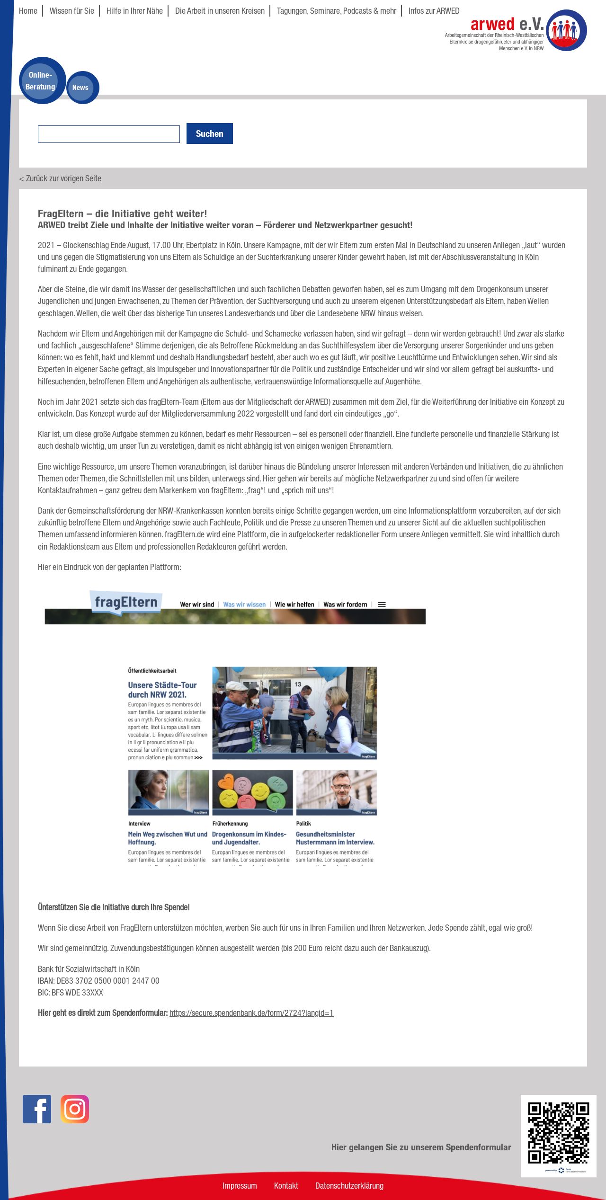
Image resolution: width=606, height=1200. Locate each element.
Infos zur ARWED (434, 10)
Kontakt (286, 1185)
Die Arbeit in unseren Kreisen (220, 10)
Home (28, 10)
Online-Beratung (40, 80)
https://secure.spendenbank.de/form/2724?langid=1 (251, 1012)
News (80, 87)
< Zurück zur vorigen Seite (60, 178)
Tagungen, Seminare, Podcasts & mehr (336, 10)
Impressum (240, 1185)
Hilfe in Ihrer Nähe (135, 10)
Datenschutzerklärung (349, 1185)
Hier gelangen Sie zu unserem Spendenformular (421, 1147)
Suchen (209, 133)
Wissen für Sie (72, 10)
